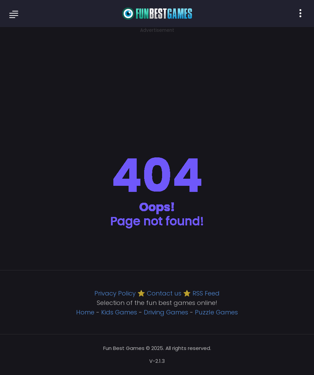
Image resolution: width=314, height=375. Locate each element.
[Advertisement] (157, 81)
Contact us (164, 293)
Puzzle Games (216, 312)
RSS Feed (206, 293)
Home (85, 312)
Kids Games (119, 312)
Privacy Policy (115, 293)
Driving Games (166, 312)
